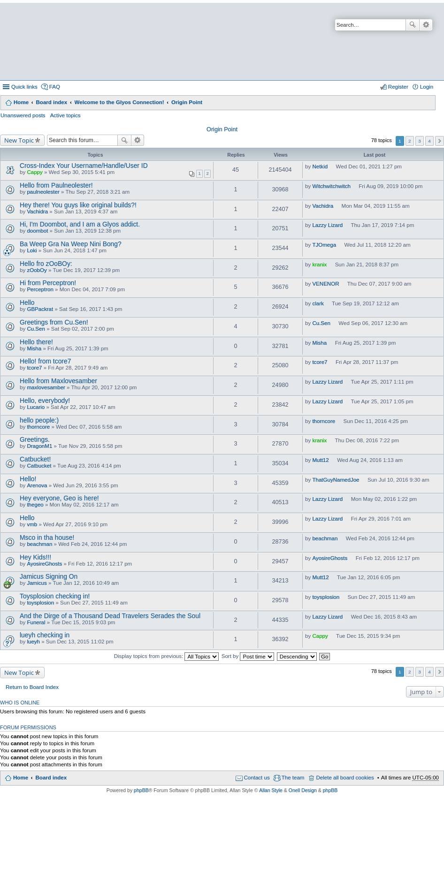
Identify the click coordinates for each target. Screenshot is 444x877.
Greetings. (35, 439)
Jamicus (36, 583)
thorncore (38, 427)
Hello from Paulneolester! (56, 185)
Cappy (34, 172)
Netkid (320, 166)
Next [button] (439, 141)
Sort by (248, 656)
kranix (319, 264)
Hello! (28, 479)
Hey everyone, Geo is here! (59, 498)
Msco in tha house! (47, 537)
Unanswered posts (23, 115)
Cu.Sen (36, 329)
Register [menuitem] (398, 87)
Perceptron (40, 289)
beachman (39, 544)
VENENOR (325, 284)
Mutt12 (320, 460)
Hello (27, 302)
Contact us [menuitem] (257, 777)
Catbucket (39, 466)
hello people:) (39, 420)
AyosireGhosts (44, 564)
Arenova (37, 485)
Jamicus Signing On (48, 576)
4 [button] (429, 141)
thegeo (35, 504)
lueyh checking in (44, 635)
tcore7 (34, 367)
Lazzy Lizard (327, 225)
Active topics (65, 115)
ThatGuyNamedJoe (335, 480)
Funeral (36, 622)
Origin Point (186, 102)
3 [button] (419, 141)
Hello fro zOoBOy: (46, 263)
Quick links (24, 87)
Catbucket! (35, 459)
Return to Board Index (32, 687)
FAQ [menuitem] (54, 87)
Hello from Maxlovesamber (58, 381)
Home (21, 102)
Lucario (36, 407)
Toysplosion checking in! (55, 596)
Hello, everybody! (45, 400)
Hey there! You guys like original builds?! (78, 205)
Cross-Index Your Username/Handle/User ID (84, 165)
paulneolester (43, 192)
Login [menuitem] (426, 87)
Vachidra (37, 211)
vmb (32, 524)
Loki (32, 250)
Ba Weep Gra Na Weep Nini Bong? (71, 244)
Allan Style (271, 790)
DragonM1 (39, 446)
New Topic (19, 140)
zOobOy (36, 270)
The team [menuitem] (293, 777)
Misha (34, 348)
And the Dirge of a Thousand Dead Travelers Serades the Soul (110, 616)
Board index (51, 102)
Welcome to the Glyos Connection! (119, 102)
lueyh (33, 641)
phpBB (141, 790)
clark (317, 303)
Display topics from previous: (166, 656)
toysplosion (40, 602)
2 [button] (409, 141)
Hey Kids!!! (35, 557)
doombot (37, 231)
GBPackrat (40, 309)
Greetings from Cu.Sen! (54, 322)
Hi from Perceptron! (48, 283)
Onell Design (303, 790)
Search (413, 24)
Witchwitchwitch (331, 186)
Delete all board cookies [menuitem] (345, 777)
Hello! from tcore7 (45, 361)
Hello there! (36, 342)
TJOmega (324, 245)
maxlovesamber (46, 387)
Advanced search (426, 24)
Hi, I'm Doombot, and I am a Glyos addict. (80, 224)
